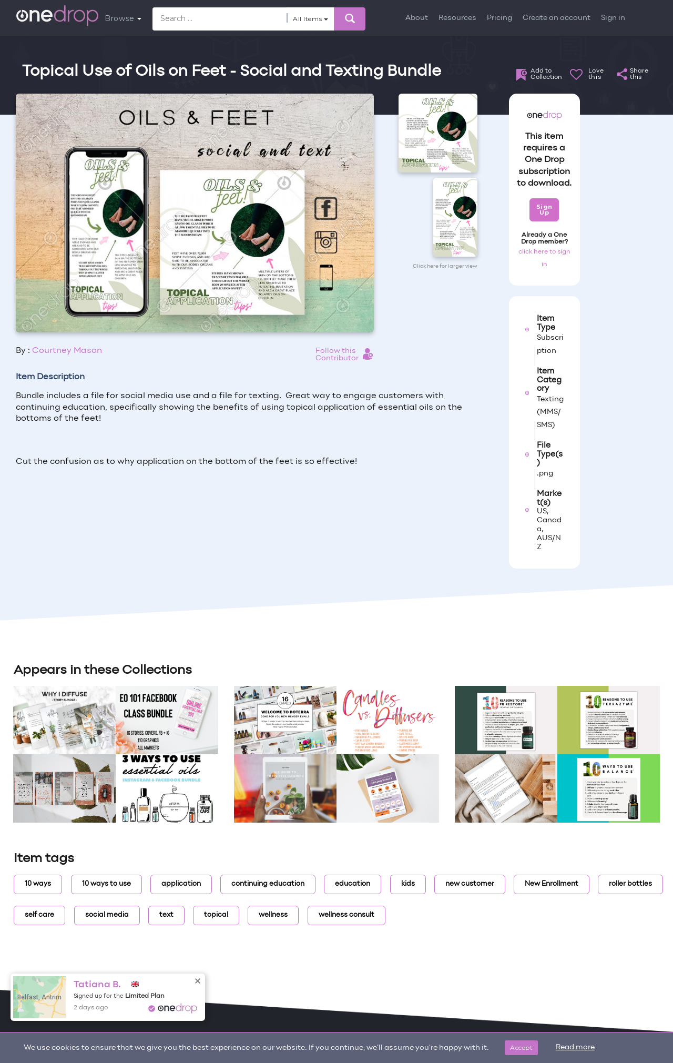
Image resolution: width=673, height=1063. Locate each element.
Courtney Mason (67, 351)
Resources (457, 18)
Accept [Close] (521, 1047)
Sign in (613, 18)
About (416, 18)
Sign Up (544, 209)
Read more (575, 1047)
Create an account (556, 18)
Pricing (499, 18)
